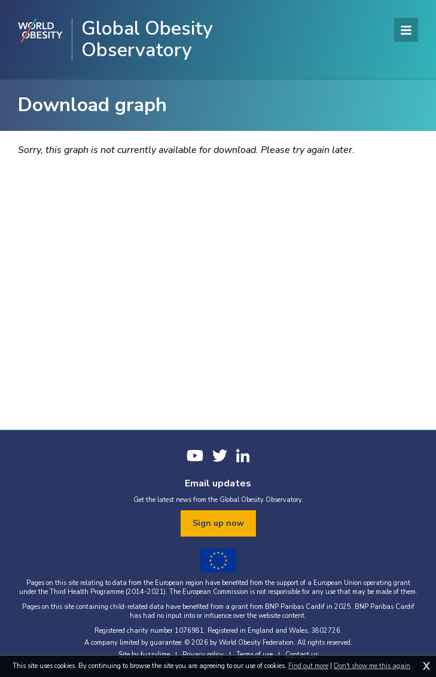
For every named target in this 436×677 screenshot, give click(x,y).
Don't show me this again (372, 665)
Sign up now (218, 523)
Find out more (308, 665)
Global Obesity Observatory (147, 39)
